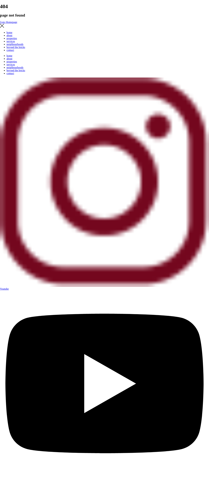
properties (12, 38)
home (9, 32)
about (9, 35)
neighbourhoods (15, 44)
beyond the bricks (16, 47)
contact (10, 50)
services (11, 41)
